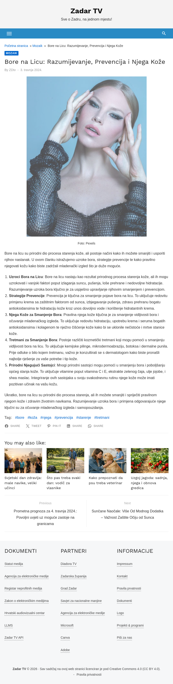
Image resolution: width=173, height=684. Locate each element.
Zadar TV (86, 11)
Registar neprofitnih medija (23, 588)
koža (33, 417)
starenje (84, 417)
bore (20, 417)
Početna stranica (16, 46)
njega (47, 417)
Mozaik (37, 46)
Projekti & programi (130, 625)
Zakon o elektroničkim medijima (27, 601)
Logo (120, 613)
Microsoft (67, 625)
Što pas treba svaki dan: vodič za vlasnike (63, 483)
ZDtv (12, 70)
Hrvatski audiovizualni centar (25, 613)
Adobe (65, 650)
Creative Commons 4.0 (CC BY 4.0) (134, 669)
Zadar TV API (14, 637)
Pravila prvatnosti (129, 588)
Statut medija (14, 564)
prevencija (65, 417)
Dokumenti (124, 601)
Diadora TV (69, 564)
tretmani (102, 417)
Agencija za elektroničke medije (27, 576)
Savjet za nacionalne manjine (81, 601)
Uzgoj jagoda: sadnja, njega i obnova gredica (149, 483)
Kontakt (122, 576)
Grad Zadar (69, 588)
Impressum (124, 564)
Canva (65, 637)
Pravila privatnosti (89, 674)
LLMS (9, 625)
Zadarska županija (73, 576)
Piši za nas (124, 637)
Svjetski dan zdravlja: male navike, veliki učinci (23, 483)
